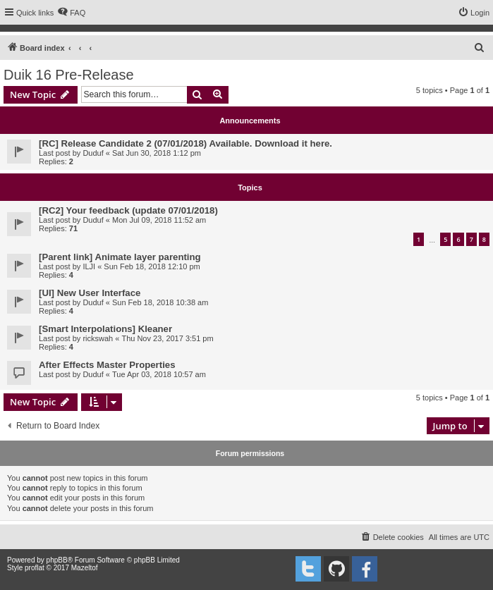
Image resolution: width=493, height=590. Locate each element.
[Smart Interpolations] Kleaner (105, 329)
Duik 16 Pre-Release (69, 74)
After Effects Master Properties (107, 364)
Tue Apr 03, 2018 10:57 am (159, 374)
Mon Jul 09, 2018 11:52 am (159, 220)
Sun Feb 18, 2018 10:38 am (160, 302)
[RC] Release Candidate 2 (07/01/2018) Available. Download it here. (185, 143)
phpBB (57, 560)
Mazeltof (84, 568)
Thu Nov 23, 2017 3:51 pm (167, 338)
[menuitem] (71, 12)
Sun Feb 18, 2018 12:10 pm (152, 266)
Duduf (93, 153)
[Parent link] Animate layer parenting (120, 257)
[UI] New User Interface (89, 293)
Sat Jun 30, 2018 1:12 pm (156, 153)
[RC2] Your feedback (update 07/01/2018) (128, 210)
